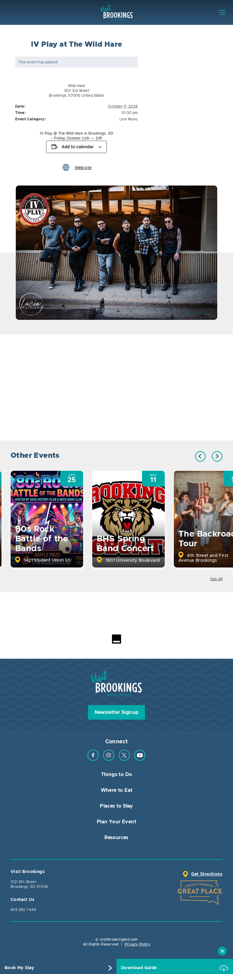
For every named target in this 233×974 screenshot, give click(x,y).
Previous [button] (200, 456)
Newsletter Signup (117, 712)
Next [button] (217, 456)
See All (216, 579)
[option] (116, 253)
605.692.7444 (23, 910)
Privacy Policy (137, 944)
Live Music (129, 119)
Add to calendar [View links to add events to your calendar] (78, 146)
